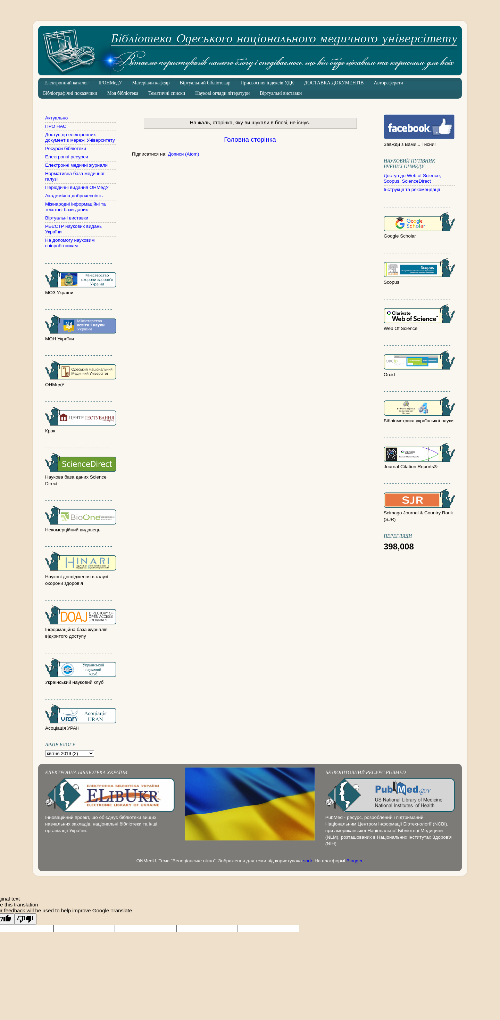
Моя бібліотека (122, 93)
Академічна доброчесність (74, 195)
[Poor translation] (25, 919)
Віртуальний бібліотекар (205, 82)
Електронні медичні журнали (76, 165)
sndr (307, 860)
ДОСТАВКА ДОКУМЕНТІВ (334, 82)
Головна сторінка (250, 139)
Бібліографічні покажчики (70, 93)
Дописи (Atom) (183, 154)
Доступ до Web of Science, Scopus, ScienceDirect (412, 178)
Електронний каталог (66, 82)
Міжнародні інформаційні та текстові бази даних (75, 206)
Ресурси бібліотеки (65, 148)
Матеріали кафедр (151, 82)
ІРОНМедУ (110, 82)
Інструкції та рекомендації (412, 189)
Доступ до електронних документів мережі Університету (80, 137)
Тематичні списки (166, 93)
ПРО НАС (55, 126)
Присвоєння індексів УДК (267, 82)
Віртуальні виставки (281, 93)
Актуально (56, 118)
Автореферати (388, 82)
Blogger (354, 860)
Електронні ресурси (66, 156)
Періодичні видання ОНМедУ (77, 187)
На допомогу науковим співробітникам (70, 243)
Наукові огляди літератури (222, 93)
